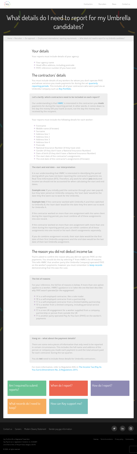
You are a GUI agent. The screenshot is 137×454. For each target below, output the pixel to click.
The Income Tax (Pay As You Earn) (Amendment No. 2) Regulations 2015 (66, 368)
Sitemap (95, 439)
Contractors (88, 4)
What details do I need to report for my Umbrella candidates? (102, 38)
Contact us (126, 4)
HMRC (60, 103)
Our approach (30, 38)
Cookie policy (129, 439)
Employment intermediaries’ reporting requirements (57, 38)
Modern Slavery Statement (35, 429)
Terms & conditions (107, 439)
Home (9, 38)
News (114, 4)
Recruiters (102, 4)
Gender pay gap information (60, 429)
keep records (96, 265)
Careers (18, 429)
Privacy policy (119, 439)
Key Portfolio (65, 88)
